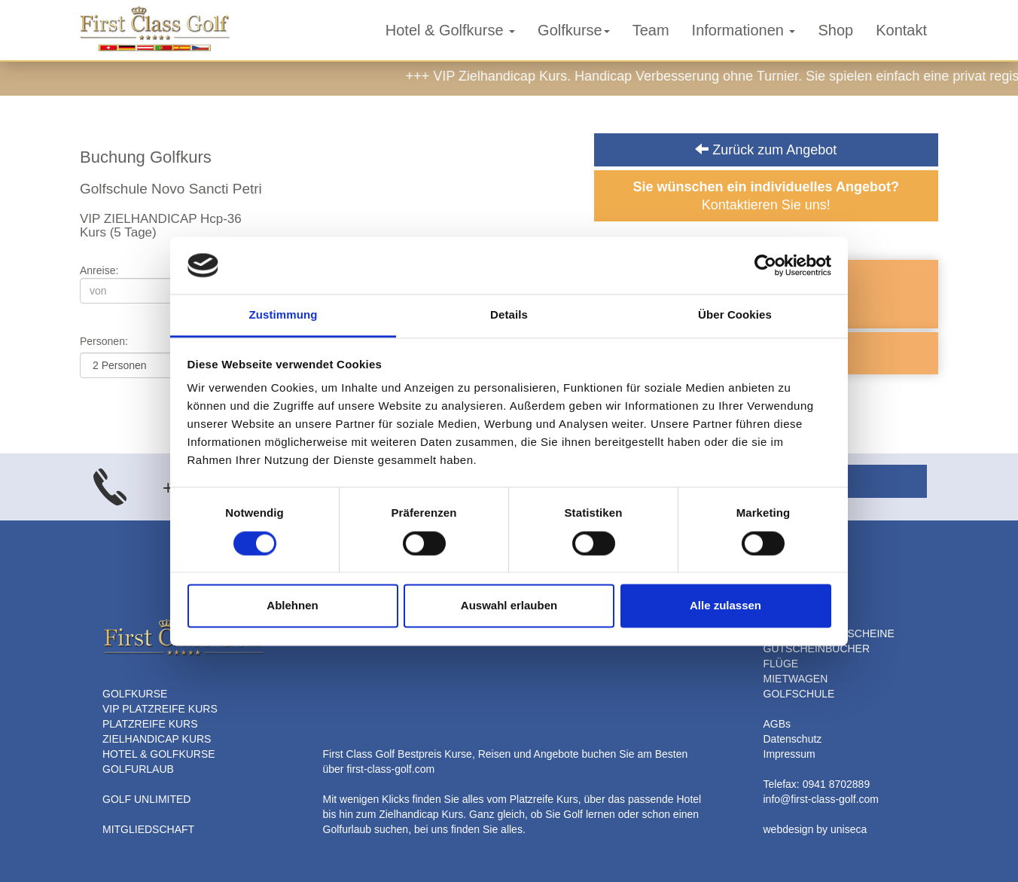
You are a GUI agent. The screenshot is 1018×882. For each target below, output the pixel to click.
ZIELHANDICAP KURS (156, 739)
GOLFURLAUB (138, 769)
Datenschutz (793, 739)
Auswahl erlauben (509, 606)
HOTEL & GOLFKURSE (158, 754)
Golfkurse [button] (574, 30)
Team (650, 30)
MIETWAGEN (796, 679)
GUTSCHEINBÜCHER (817, 648)
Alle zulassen (725, 606)
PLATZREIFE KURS (150, 724)
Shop (835, 30)
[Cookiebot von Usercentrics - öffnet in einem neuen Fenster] (765, 265)
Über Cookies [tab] (735, 315)
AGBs (777, 724)
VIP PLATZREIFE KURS (160, 709)
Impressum (789, 754)
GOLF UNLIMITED (146, 799)
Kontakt (901, 30)
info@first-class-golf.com (821, 799)
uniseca (849, 829)
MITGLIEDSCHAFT (148, 829)
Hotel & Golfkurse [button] (450, 30)
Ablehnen (292, 606)
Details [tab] (509, 315)
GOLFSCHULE (799, 694)
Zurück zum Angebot (766, 149)
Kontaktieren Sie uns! (766, 195)
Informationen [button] (744, 30)
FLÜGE (781, 664)
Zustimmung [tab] (283, 315)
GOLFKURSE (134, 694)
